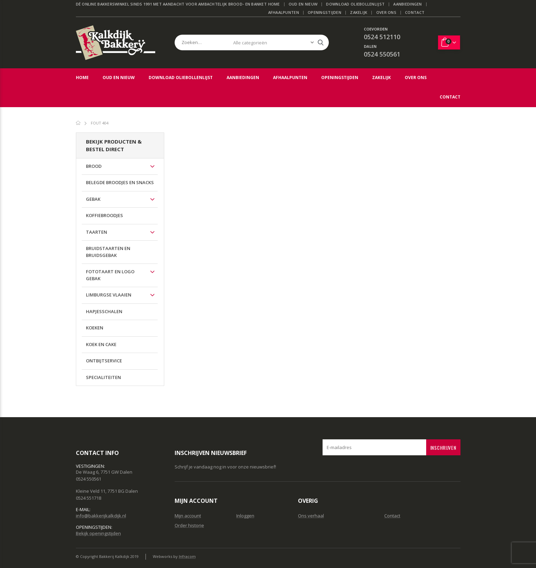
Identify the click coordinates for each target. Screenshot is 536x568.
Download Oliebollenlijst (355, 4)
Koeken (94, 328)
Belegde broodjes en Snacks (120, 182)
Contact (414, 12)
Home (274, 4)
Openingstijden (324, 12)
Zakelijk (358, 12)
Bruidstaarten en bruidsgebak (108, 251)
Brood (94, 166)
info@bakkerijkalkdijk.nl (101, 516)
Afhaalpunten (283, 12)
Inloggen (245, 516)
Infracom (187, 556)
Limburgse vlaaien (108, 295)
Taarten (96, 232)
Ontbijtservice (104, 361)
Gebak (93, 199)
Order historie (189, 525)
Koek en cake (101, 344)
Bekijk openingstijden (98, 533)
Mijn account (188, 516)
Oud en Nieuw (303, 4)
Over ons (386, 12)
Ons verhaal (311, 516)
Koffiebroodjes (104, 215)
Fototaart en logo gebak (110, 275)
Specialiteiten (103, 377)
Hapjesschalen (104, 311)
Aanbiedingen (407, 4)
